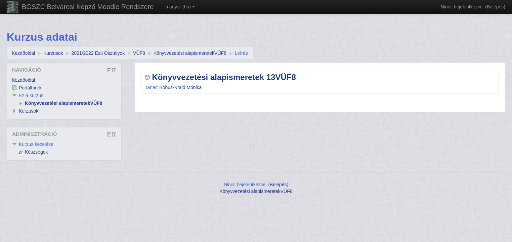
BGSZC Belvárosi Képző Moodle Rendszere (88, 6)
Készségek (33, 152)
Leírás (241, 53)
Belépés (495, 6)
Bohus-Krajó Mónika (180, 87)
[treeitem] (64, 80)
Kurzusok (28, 111)
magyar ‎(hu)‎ (180, 6)
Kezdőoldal (23, 80)
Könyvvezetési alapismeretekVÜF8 (255, 191)
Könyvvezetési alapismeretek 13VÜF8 (224, 77)
